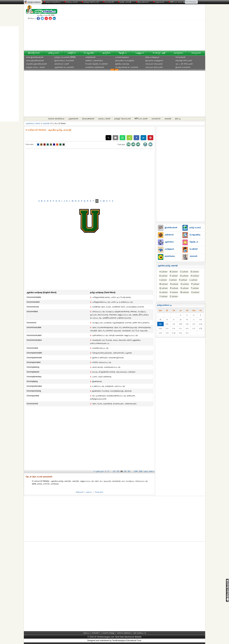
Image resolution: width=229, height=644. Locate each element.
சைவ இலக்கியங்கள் (35, 60)
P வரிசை (195, 284)
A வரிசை (163, 272)
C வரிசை (184, 272)
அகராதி (167, 118)
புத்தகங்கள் (159, 2)
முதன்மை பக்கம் (33, 123)
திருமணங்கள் (142, 2)
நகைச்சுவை (178, 53)
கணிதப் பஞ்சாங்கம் (94, 60)
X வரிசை (195, 292)
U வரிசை (163, 292)
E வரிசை (163, 276)
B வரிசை (174, 272)
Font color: (30, 144)
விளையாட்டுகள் (61, 64)
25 (125, 471)
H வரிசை (195, 276)
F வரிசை (174, 276)
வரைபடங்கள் (71, 2)
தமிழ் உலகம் (53, 53)
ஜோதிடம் (123, 53)
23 (118, 471)
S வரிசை (184, 288)
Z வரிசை (174, 296)
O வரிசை (185, 284)
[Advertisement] (145, 28)
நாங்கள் (95, 633)
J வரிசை (173, 280)
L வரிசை (193, 280)
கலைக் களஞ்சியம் (52, 2)
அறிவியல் (71, 53)
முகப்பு (89, 492)
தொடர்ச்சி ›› (149, 471)
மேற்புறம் (99, 492)
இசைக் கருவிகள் (182, 67)
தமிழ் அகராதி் (125, 2)
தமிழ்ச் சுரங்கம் (34, 2)
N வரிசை (174, 284)
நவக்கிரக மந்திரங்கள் (94, 67)
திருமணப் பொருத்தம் (124, 60)
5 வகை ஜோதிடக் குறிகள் (96, 64)
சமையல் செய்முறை (154, 64)
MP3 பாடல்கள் (176, 2)
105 (140, 471)
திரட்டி (178, 118)
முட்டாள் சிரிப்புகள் (184, 64)
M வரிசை (164, 284)
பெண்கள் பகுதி (159, 53)
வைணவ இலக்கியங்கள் (36, 64)
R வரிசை (174, 288)
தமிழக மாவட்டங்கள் (35, 67)
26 (129, 471)
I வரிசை (163, 280)
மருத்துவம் (139, 53)
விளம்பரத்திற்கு (124, 633)
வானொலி (108, 2)
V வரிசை (174, 292)
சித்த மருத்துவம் (152, 57)
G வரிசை (184, 276)
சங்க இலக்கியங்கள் (34, 57)
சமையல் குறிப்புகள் (154, 67)
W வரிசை (184, 292)
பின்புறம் (80, 492)
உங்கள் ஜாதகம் (122, 57)
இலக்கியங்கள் (34, 53)
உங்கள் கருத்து (107, 633)
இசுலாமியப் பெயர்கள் (64, 60)
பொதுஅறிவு (89, 53)
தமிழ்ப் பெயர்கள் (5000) (65, 57)
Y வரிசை (163, 296)
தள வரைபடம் (139, 633)
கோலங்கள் (180, 57)
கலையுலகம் (196, 53)
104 (136, 471)
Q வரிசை (164, 288)
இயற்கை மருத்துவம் (154, 60)
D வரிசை (195, 272)
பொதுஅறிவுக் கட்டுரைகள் (126, 67)
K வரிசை (183, 280)
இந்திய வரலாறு (122, 64)
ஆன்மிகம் (106, 53)
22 (114, 471)
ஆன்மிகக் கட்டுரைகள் (64, 67)
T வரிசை (195, 288)
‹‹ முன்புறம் (99, 471)
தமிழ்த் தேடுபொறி (90, 2)
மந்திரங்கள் (90, 57)
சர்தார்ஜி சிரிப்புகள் (183, 60)
